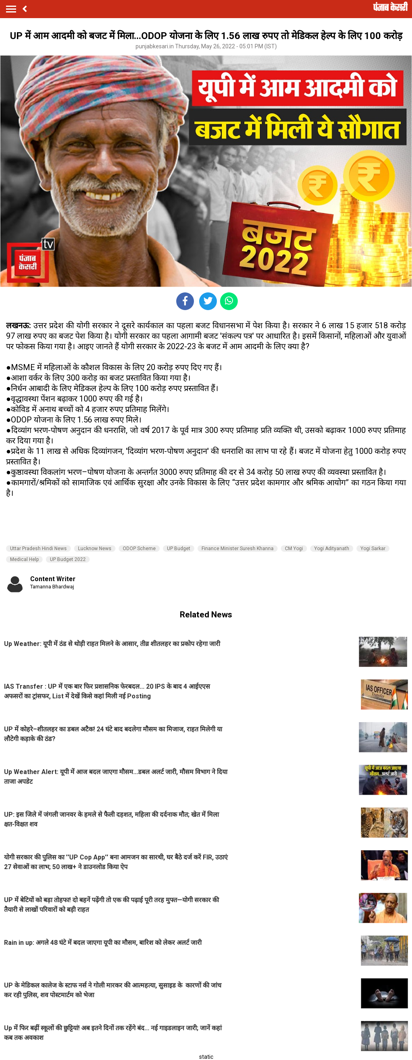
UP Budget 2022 (68, 559)
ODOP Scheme (139, 548)
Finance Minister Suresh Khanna (238, 548)
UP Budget (178, 548)
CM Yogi (294, 548)
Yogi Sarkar (372, 548)
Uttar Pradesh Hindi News (38, 548)
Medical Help (24, 559)
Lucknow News (94, 548)
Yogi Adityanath (331, 548)
